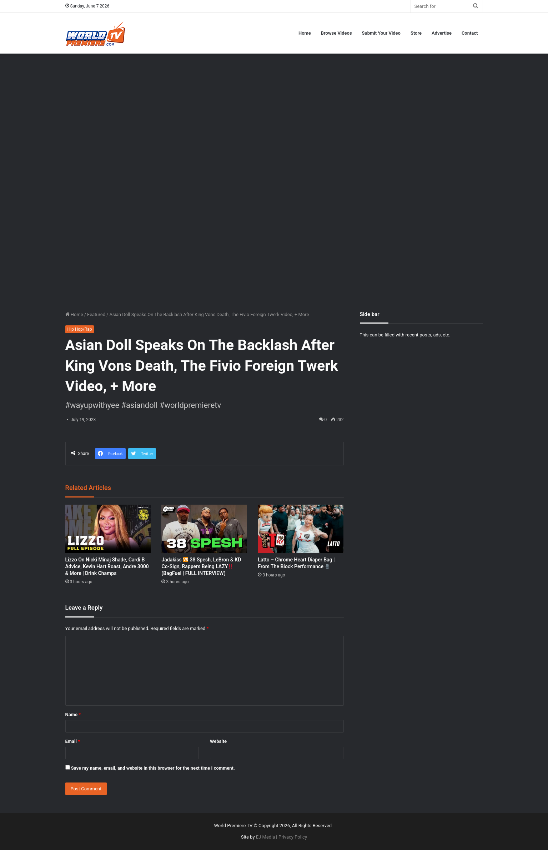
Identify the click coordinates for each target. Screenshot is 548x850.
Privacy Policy (292, 837)
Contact (470, 33)
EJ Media (265, 837)
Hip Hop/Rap (79, 329)
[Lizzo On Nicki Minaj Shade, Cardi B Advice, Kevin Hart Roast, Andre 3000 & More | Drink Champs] (108, 529)
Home (304, 33)
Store (416, 33)
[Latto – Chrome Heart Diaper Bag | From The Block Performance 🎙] (300, 529)
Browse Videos (336, 33)
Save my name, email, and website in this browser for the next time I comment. (153, 768)
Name (73, 714)
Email (72, 741)
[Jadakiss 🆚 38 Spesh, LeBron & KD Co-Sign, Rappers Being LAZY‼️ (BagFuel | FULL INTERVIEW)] (204, 529)
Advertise (442, 33)
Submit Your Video (381, 33)
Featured (96, 314)
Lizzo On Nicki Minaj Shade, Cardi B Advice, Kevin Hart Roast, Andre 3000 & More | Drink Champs (107, 566)
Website (218, 741)
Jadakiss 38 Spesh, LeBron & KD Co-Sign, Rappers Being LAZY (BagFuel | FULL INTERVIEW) (201, 566)
